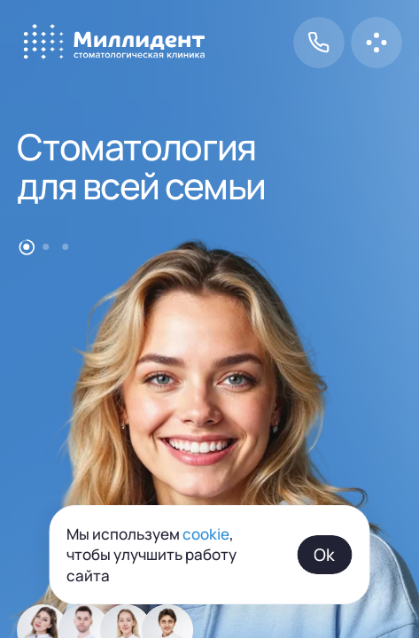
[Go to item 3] (65, 247)
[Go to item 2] (46, 247)
